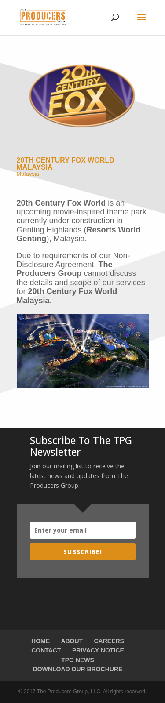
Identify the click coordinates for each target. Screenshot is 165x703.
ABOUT (72, 641)
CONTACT (46, 650)
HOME (40, 641)
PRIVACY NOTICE (98, 650)
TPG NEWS (77, 659)
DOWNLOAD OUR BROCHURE (78, 669)
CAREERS (109, 641)
